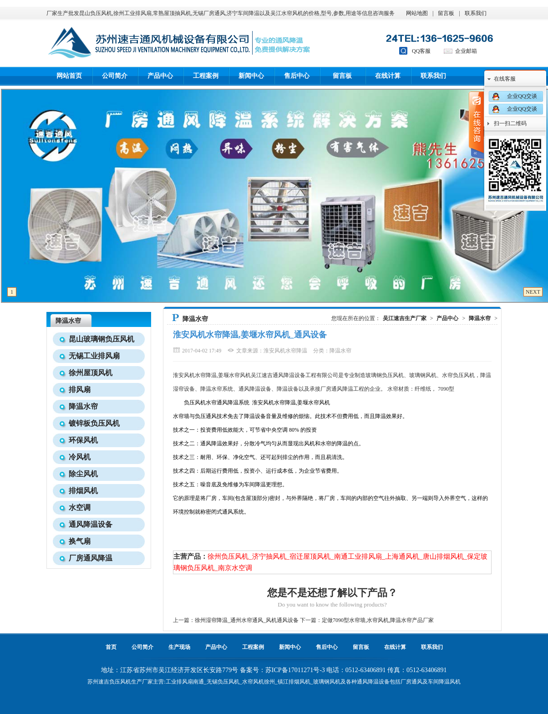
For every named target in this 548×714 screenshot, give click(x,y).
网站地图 (417, 13)
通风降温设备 (90, 524)
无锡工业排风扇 (94, 356)
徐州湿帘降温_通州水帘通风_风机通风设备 (247, 620)
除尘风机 (83, 474)
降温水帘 (68, 320)
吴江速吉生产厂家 (404, 318)
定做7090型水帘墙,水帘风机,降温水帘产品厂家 (378, 620)
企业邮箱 (466, 51)
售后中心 (297, 75)
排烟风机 (83, 491)
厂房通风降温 (90, 558)
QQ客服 (421, 51)
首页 (111, 647)
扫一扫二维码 (510, 123)
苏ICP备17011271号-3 (295, 670)
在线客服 (505, 79)
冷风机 (80, 457)
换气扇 (80, 541)
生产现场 (179, 647)
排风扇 (80, 389)
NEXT (533, 292)
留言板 (446, 13)
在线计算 (388, 75)
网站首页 (69, 75)
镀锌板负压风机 (94, 423)
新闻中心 (251, 75)
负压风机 (120, 681)
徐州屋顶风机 (90, 373)
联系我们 (476, 13)
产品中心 (160, 75)
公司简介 (114, 75)
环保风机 (83, 440)
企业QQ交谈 (522, 96)
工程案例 (205, 75)
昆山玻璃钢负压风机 (101, 339)
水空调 (80, 507)
